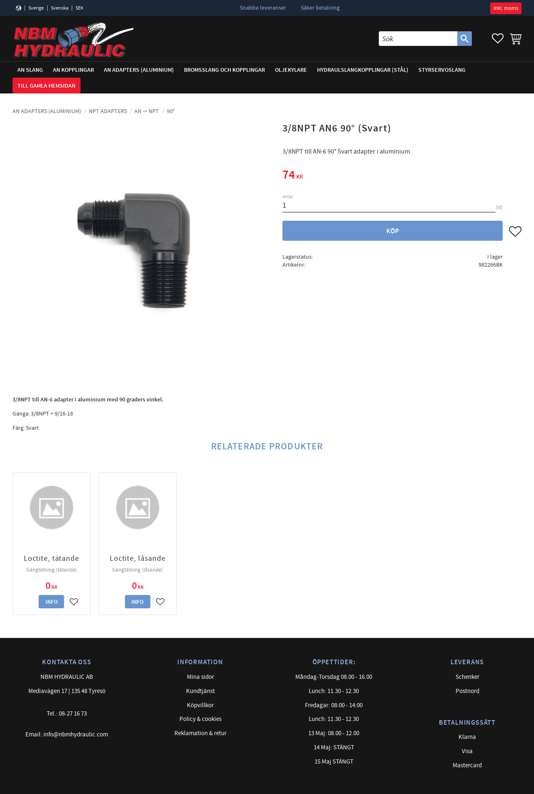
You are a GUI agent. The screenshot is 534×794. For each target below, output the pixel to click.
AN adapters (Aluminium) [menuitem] (139, 70)
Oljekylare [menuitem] (291, 70)
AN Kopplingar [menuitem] (73, 70)
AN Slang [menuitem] (30, 70)
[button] (498, 38)
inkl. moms (506, 8)
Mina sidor (200, 677)
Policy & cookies (200, 719)
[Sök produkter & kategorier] (418, 38)
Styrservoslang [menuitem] (442, 70)
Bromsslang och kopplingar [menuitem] (224, 70)
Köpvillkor (200, 705)
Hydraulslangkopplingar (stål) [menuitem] (362, 70)
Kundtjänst (200, 691)
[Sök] (464, 38)
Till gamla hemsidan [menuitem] (47, 86)
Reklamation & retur (200, 733)
